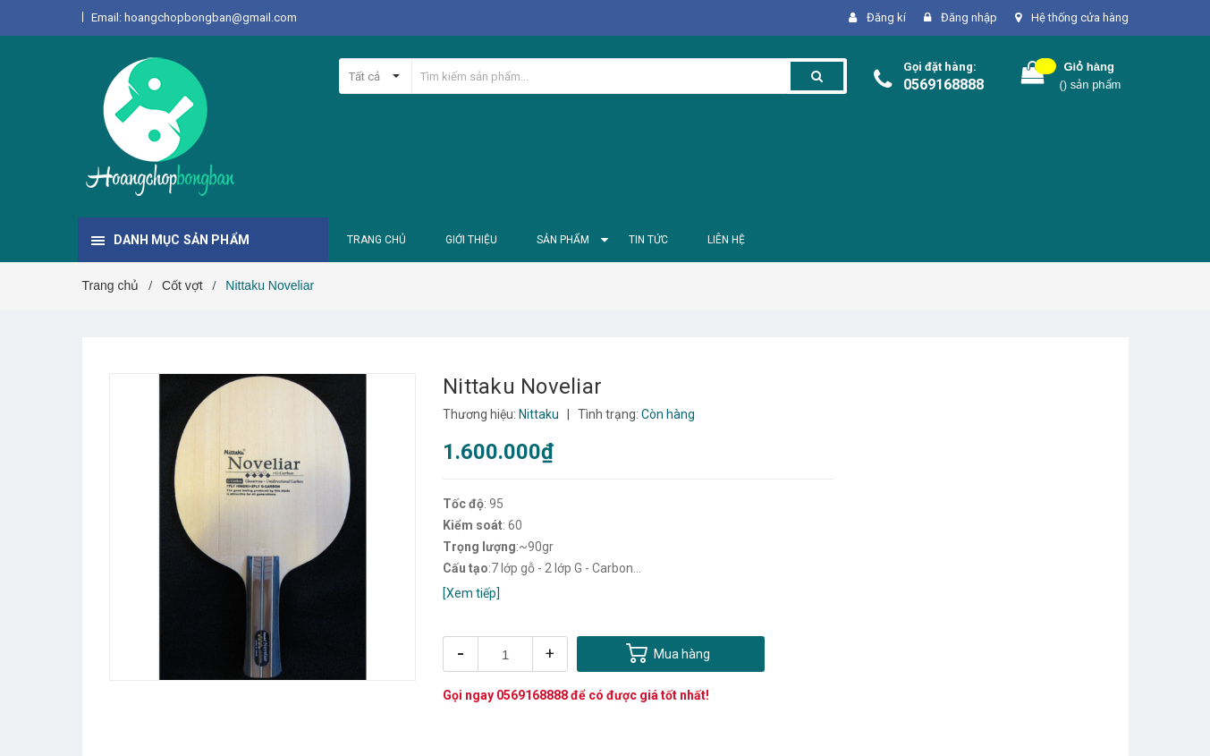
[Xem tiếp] (471, 593)
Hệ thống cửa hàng (1080, 17)
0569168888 (943, 84)
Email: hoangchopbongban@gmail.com (194, 17)
